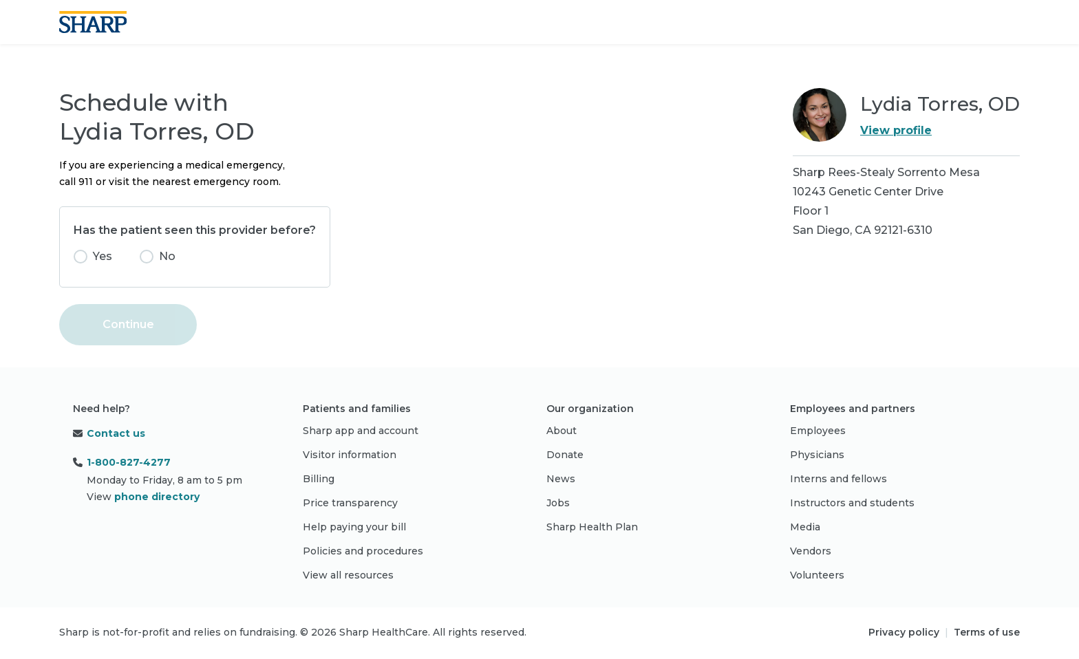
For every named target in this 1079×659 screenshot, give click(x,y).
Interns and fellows (838, 479)
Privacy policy (903, 632)
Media (805, 527)
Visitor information (349, 455)
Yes (102, 256)
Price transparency (350, 503)
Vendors (810, 551)
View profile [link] (896, 130)
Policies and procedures (363, 551)
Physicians (817, 455)
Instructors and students (852, 503)
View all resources (348, 575)
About (561, 430)
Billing (318, 479)
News (560, 479)
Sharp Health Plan (592, 527)
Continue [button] (128, 324)
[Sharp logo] (93, 22)
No (167, 256)
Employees (818, 430)
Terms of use (987, 632)
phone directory (157, 496)
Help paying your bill (354, 527)
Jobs (558, 503)
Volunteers (817, 575)
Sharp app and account (360, 430)
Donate (565, 455)
